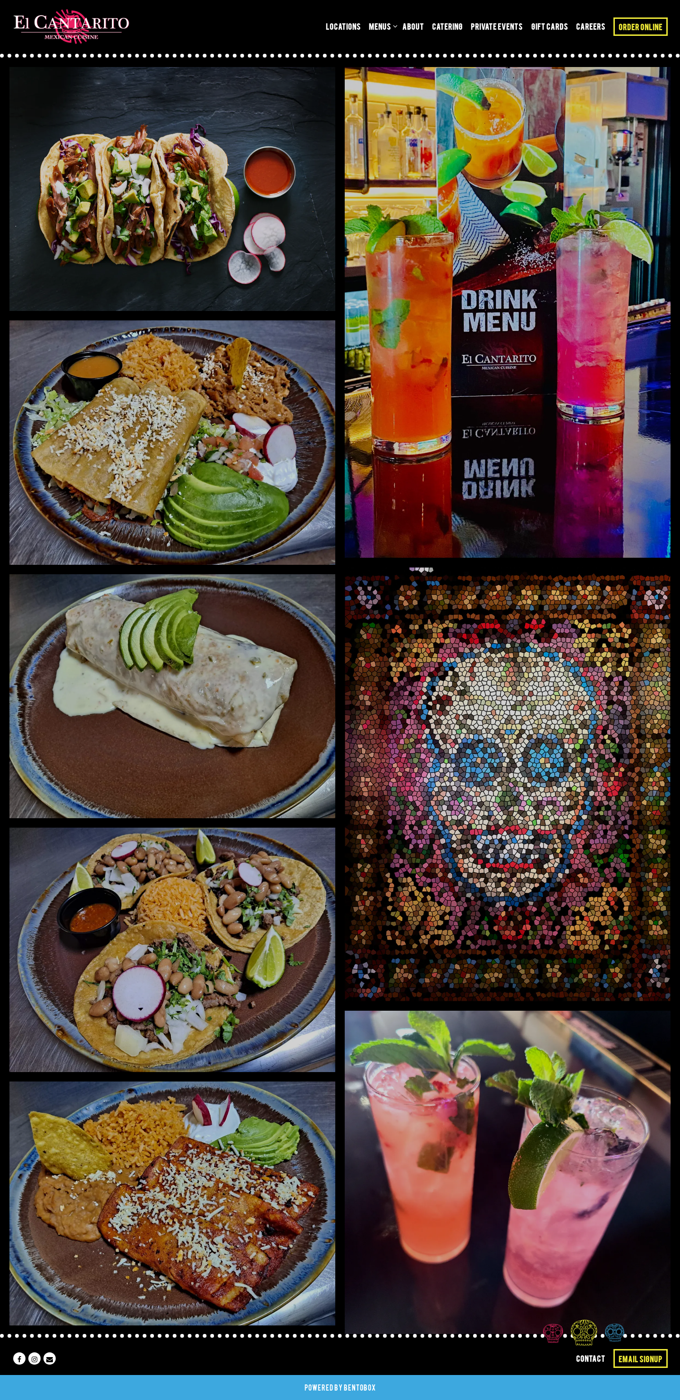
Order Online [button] (641, 26)
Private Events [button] (497, 26)
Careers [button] (590, 26)
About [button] (413, 26)
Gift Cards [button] (549, 26)
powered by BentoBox (340, 1387)
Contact (590, 1358)
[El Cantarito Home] (71, 27)
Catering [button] (447, 26)
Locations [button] (343, 26)
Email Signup (641, 1358)
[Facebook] (19, 1358)
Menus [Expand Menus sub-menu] (381, 25)
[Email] (49, 1358)
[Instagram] (34, 1358)
